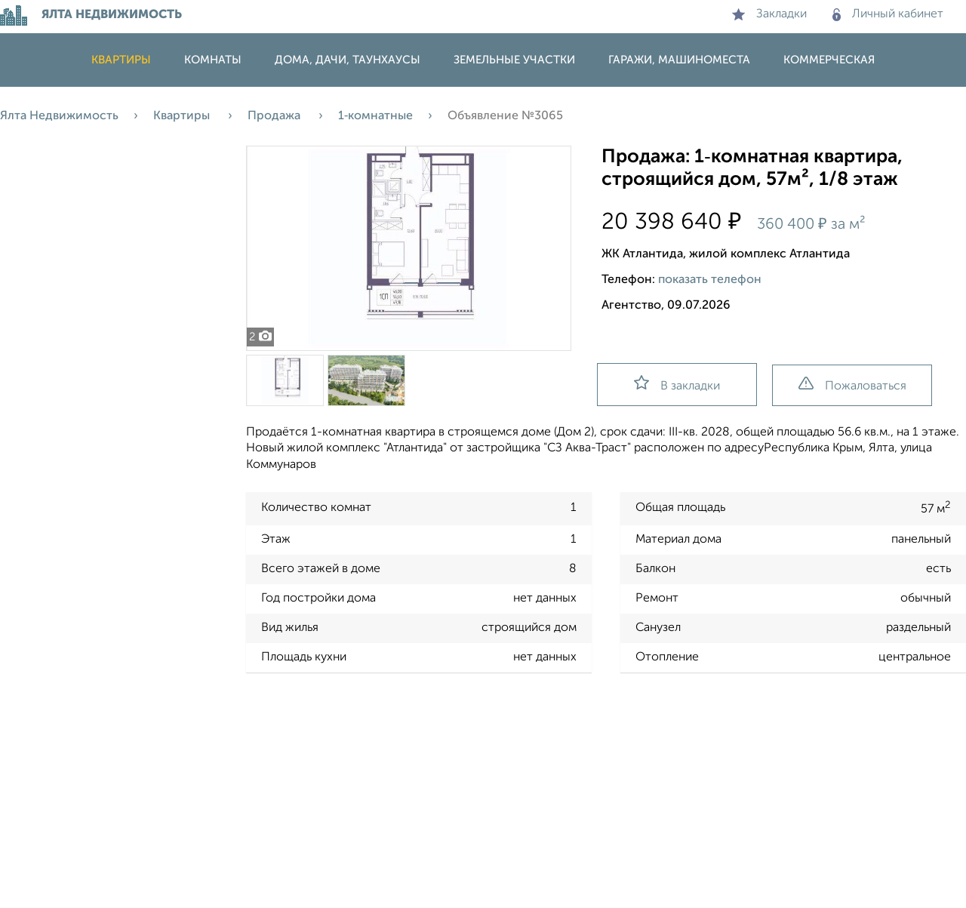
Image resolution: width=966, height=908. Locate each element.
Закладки (769, 14)
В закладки (677, 383)
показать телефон (709, 280)
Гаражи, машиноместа (679, 60)
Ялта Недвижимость (59, 116)
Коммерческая (829, 60)
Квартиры (121, 60)
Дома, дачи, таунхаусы (347, 60)
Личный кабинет (887, 14)
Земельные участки (514, 60)
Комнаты (213, 60)
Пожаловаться (852, 384)
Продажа (275, 116)
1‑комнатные (375, 116)
